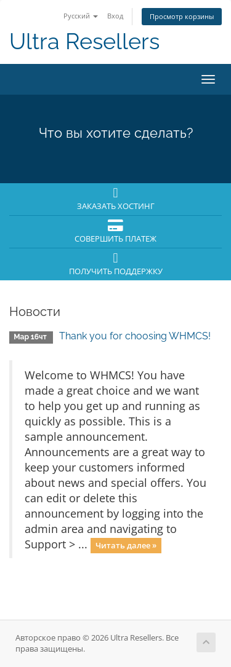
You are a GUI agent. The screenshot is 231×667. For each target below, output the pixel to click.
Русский (80, 15)
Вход (115, 15)
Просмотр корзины (182, 16)
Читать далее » (125, 545)
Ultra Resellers (84, 41)
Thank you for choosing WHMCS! (135, 336)
